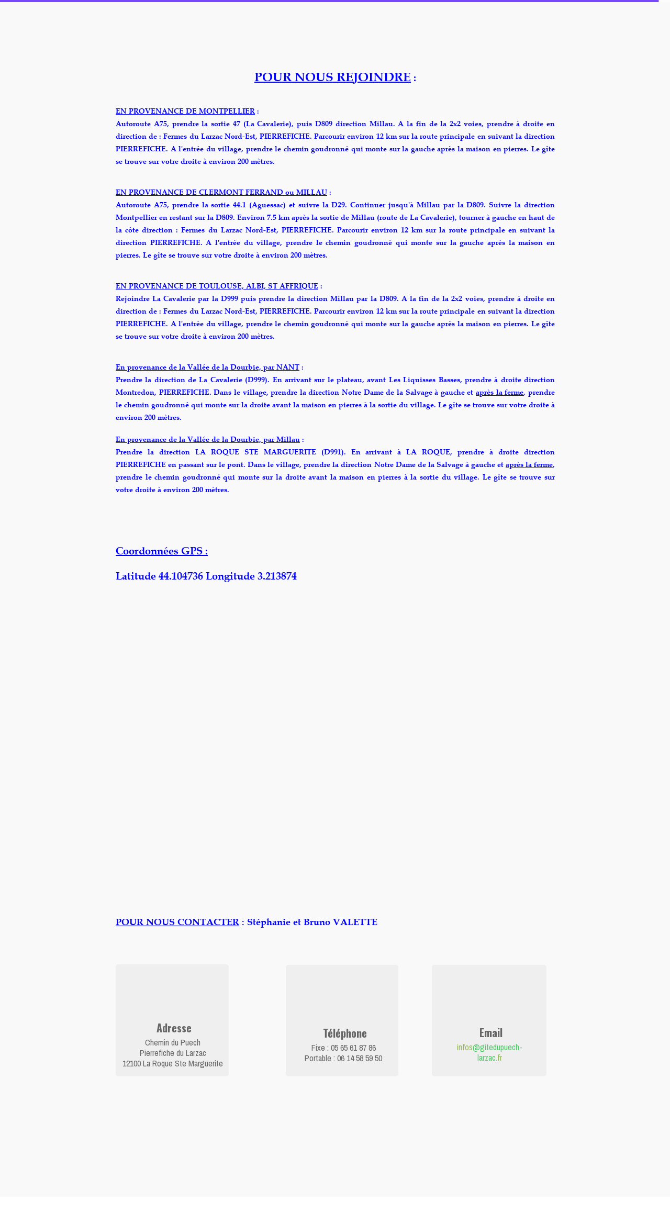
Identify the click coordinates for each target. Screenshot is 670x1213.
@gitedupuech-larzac (497, 1052)
